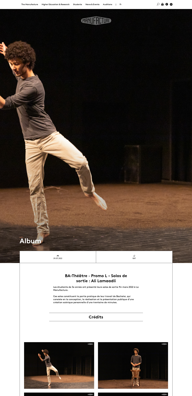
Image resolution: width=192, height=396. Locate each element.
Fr (120, 4)
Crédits (96, 317)
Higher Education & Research (56, 4)
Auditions (107, 4)
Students (77, 4)
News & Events (92, 4)
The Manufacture (29, 4)
